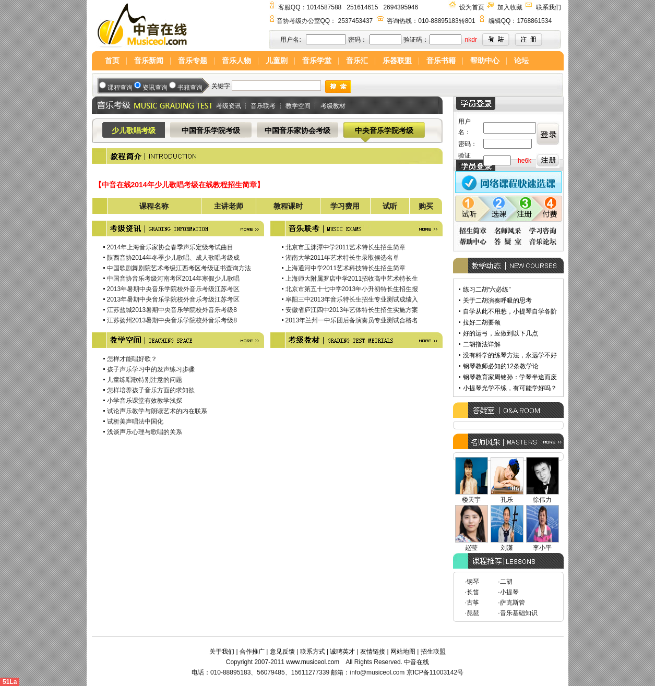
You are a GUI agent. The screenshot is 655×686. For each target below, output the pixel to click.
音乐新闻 (148, 60)
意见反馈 (282, 651)
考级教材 (333, 106)
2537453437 (355, 21)
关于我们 (221, 651)
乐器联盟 (397, 60)
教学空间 (298, 106)
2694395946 (400, 7)
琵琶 (473, 613)
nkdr (471, 39)
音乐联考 (263, 106)
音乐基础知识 (519, 613)
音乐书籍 (441, 60)
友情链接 (372, 651)
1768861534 (534, 21)
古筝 (473, 602)
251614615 (362, 7)
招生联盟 (433, 651)
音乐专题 (192, 60)
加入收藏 (509, 7)
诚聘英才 (342, 651)
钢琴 (473, 581)
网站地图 (402, 651)
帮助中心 (484, 60)
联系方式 (312, 651)
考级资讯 (228, 106)
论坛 (521, 60)
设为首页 (471, 7)
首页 (112, 60)
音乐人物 (236, 60)
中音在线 (416, 662)
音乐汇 (357, 60)
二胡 (506, 581)
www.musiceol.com (312, 662)
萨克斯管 (512, 602)
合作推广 (252, 651)
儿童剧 (277, 60)
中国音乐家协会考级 (297, 130)
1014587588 (324, 7)
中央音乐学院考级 (384, 130)
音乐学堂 (316, 60)
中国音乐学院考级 (211, 130)
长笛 (473, 592)
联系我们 (548, 7)
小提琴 (509, 592)
